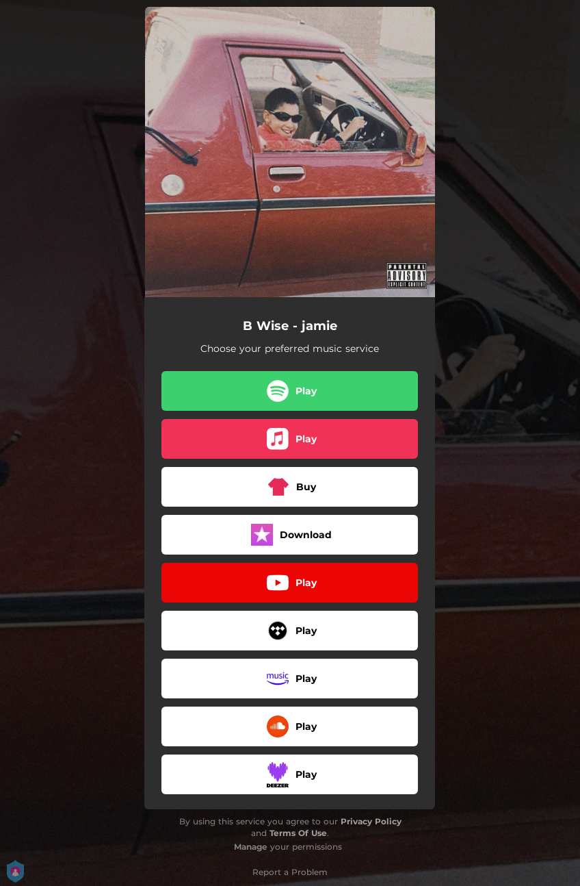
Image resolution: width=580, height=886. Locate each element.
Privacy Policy (371, 821)
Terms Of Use (298, 833)
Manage (250, 846)
